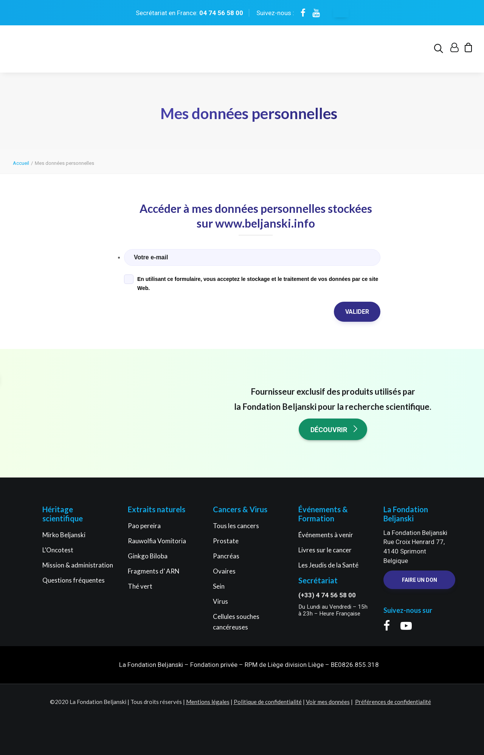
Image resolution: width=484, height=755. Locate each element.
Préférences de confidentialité (393, 701)
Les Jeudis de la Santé (328, 565)
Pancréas (226, 556)
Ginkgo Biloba (148, 556)
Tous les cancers (236, 526)
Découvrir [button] (334, 429)
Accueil (21, 163)
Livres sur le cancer (325, 550)
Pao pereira (144, 526)
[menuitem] (440, 51)
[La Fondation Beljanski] (45, 51)
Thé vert (140, 586)
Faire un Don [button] (419, 580)
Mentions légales (208, 701)
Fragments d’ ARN (154, 571)
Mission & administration (77, 565)
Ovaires (224, 571)
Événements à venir (325, 535)
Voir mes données (328, 701)
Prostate (226, 541)
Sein (219, 586)
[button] (440, 51)
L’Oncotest (57, 550)
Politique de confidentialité (268, 701)
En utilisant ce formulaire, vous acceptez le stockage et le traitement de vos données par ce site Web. (257, 284)
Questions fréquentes (73, 580)
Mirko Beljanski (63, 535)
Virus (220, 601)
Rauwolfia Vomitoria (157, 541)
